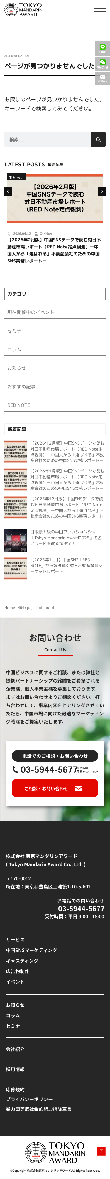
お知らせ (16, 177)
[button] (7, 191)
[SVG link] (23, 9)
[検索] (98, 139)
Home (9, 607)
